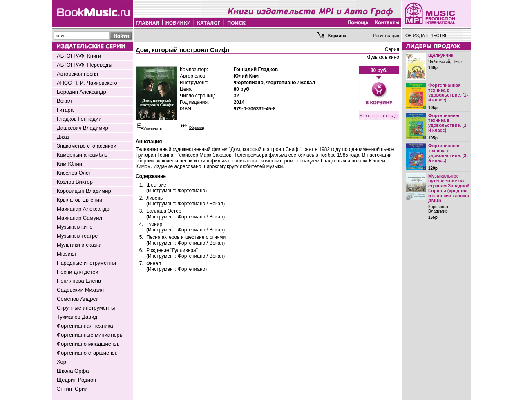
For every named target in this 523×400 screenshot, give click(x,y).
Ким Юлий (69, 164)
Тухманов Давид (77, 317)
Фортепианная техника (85, 326)
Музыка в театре (77, 236)
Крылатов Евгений (79, 200)
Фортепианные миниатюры (90, 335)
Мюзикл (66, 254)
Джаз (63, 137)
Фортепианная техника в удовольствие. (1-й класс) (448, 92)
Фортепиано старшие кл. (87, 353)
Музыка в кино (74, 227)
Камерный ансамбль (82, 155)
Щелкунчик (440, 55)
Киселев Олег (74, 173)
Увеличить (152, 128)
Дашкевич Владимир (82, 128)
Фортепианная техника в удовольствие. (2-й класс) (448, 123)
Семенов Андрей (78, 299)
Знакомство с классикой (86, 146)
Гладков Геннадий (79, 119)
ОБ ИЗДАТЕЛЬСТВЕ (426, 35)
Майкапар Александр (83, 209)
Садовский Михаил (80, 290)
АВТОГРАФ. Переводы (84, 65)
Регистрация (386, 35)
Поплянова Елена (79, 281)
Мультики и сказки (79, 245)
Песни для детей (77, 272)
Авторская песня (77, 74)
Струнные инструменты (86, 308)
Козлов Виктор (75, 182)
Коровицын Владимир (84, 191)
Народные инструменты (86, 263)
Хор (61, 362)
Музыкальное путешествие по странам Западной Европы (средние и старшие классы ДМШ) (448, 188)
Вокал (64, 101)
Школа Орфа (73, 371)
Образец (196, 128)
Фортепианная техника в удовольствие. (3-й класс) (448, 153)
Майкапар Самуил (79, 218)
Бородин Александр (81, 92)
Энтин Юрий (72, 389)
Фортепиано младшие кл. (88, 344)
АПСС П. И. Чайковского (87, 83)
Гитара (65, 110)
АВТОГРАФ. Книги (79, 56)
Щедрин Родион (76, 380)
